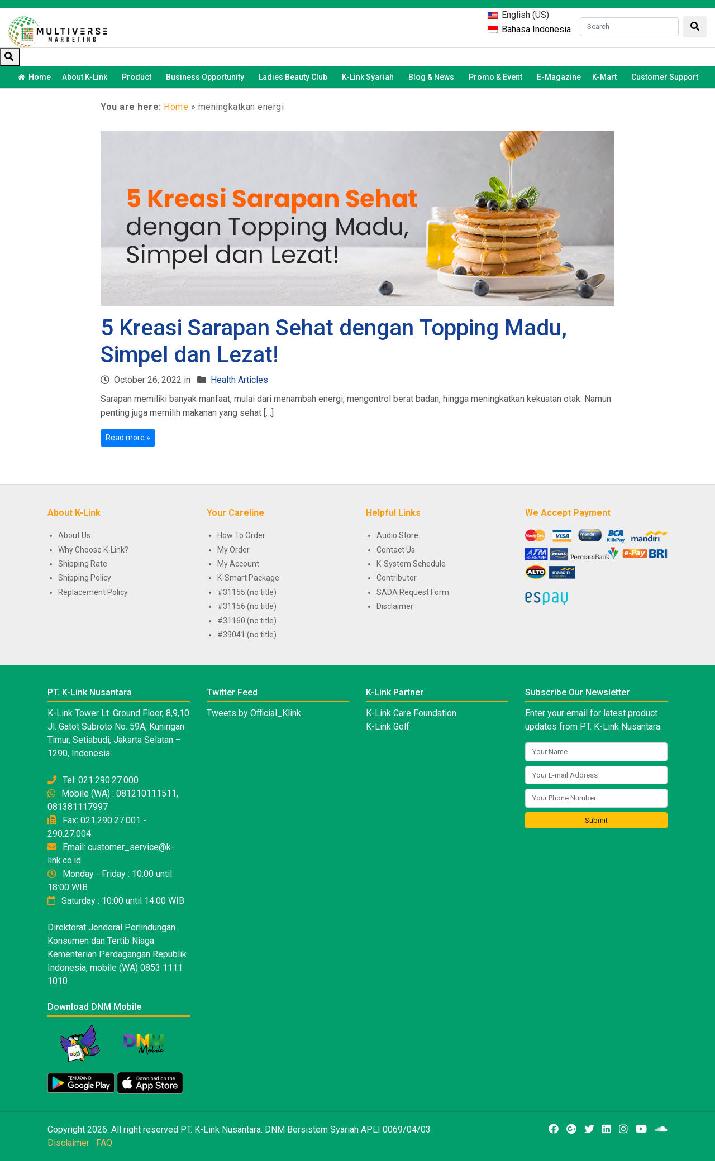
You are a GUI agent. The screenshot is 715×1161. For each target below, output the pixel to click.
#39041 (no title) (247, 634)
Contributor (396, 577)
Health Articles (239, 380)
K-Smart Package (248, 577)
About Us (74, 535)
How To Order (241, 535)
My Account (238, 563)
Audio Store (397, 535)
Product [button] (138, 77)
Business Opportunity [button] (206, 77)
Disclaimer (394, 606)
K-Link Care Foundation (411, 713)
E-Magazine (559, 77)
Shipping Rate (82, 563)
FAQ (104, 1143)
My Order (233, 549)
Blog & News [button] (432, 77)
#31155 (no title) (247, 592)
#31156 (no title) (247, 606)
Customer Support (664, 77)
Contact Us (395, 549)
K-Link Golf (387, 726)
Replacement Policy (93, 592)
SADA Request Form (412, 592)
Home (39, 77)
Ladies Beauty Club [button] (295, 77)
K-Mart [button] (606, 77)
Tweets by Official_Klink (254, 713)
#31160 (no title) (247, 620)
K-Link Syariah (369, 77)
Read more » (128, 437)
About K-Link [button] (86, 77)
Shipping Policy (84, 577)
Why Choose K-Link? (93, 549)
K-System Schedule (411, 563)
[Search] (629, 26)
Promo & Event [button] (497, 77)
